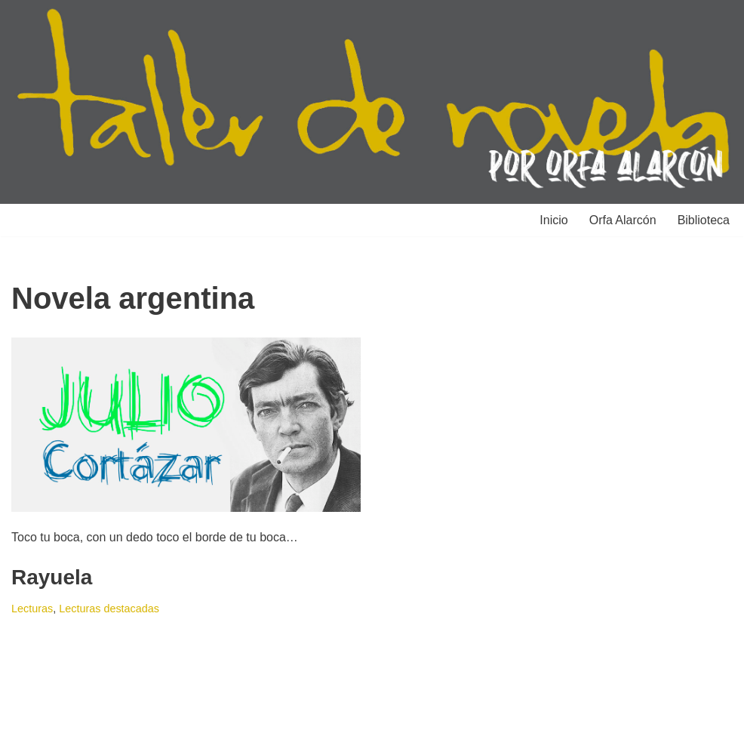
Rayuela (51, 577)
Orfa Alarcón (622, 220)
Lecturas (32, 608)
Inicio (553, 220)
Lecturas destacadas (109, 608)
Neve (25, 735)
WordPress (184, 735)
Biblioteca (704, 220)
